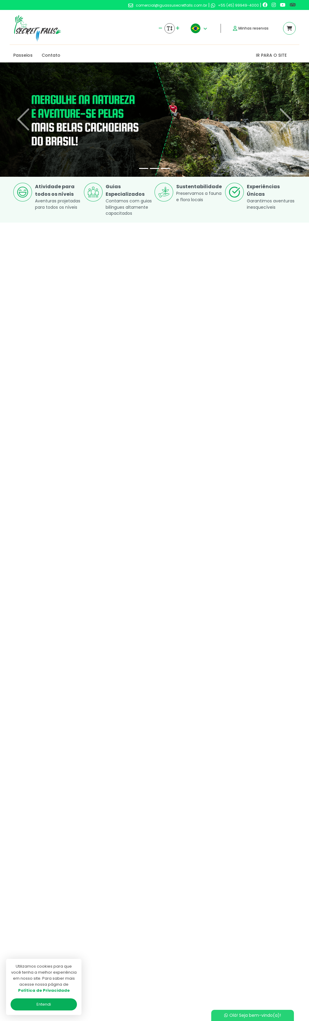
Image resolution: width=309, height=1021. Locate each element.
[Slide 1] (143, 168)
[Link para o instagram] (274, 5)
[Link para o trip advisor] (293, 5)
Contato (51, 55)
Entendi (44, 1004)
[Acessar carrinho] (289, 28)
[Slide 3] (165, 168)
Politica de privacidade (136, 954)
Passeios (23, 55)
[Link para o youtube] (283, 5)
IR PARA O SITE (271, 55)
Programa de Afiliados (137, 972)
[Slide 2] (154, 168)
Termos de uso (129, 963)
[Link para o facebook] (266, 5)
